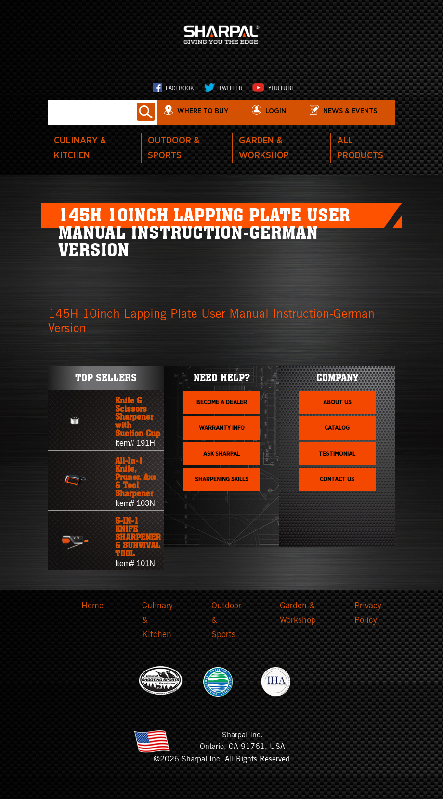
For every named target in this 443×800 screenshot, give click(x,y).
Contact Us (337, 480)
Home (92, 607)
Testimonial (337, 454)
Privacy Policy (367, 614)
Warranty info (222, 429)
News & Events (352, 111)
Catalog (337, 429)
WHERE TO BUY (206, 111)
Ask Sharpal (221, 454)
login (278, 111)
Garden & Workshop (298, 614)
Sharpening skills (221, 480)
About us (337, 403)
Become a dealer (221, 403)
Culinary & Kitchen (157, 622)
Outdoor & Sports (226, 622)
